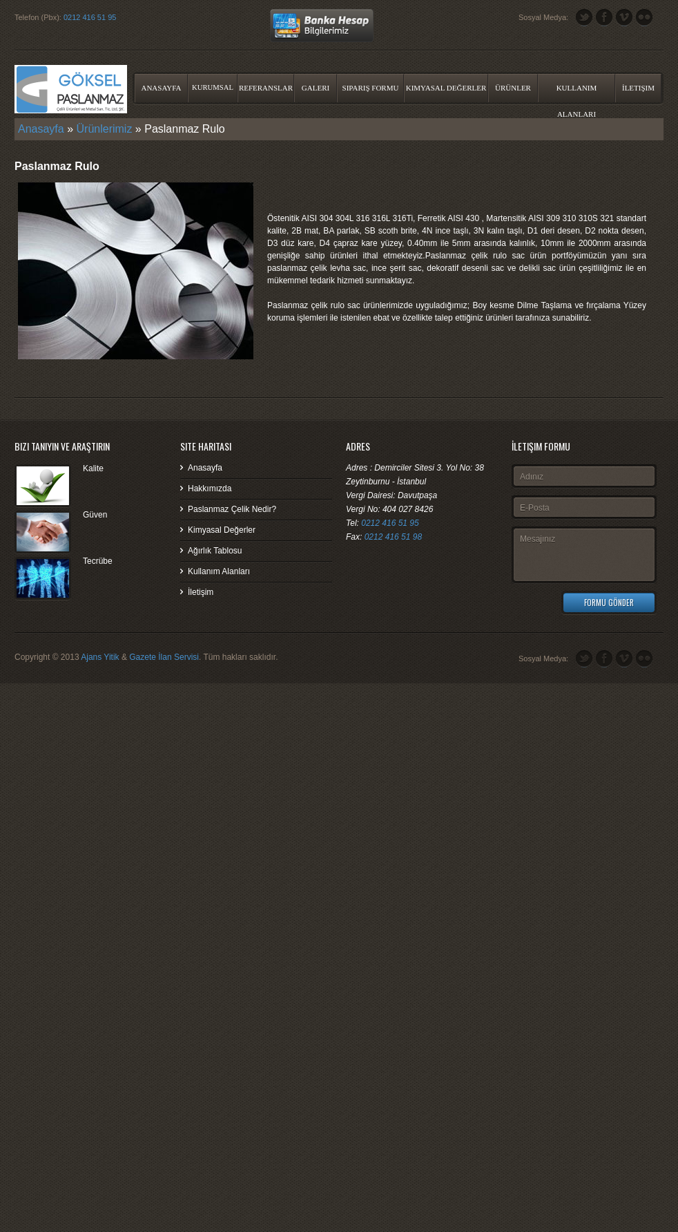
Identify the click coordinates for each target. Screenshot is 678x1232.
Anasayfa (161, 88)
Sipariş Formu (370, 88)
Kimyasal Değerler (446, 88)
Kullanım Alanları (576, 93)
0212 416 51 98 (393, 537)
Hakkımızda (209, 488)
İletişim (638, 88)
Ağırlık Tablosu (215, 551)
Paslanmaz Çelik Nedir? (232, 509)
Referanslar (266, 88)
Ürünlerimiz (105, 129)
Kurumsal (212, 87)
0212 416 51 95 (90, 17)
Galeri (315, 88)
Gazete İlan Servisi (164, 657)
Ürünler (513, 88)
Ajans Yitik (100, 657)
